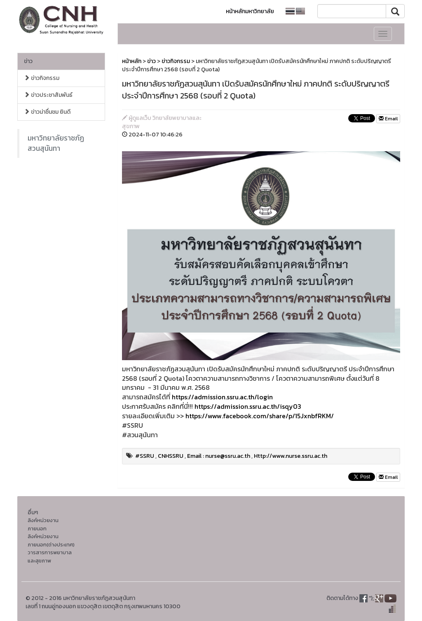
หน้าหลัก (131, 61)
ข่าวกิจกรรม (41, 78)
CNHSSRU (170, 456)
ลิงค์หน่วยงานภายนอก (43, 524)
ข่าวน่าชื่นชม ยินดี (47, 112)
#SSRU (144, 456)
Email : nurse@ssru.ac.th (218, 456)
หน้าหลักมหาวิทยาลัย (250, 11)
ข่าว (28, 61)
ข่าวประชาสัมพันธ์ (48, 95)
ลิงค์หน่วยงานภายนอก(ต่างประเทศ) (51, 540)
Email (388, 118)
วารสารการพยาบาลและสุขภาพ (50, 556)
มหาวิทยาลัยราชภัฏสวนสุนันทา (56, 143)
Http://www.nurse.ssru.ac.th (290, 456)
